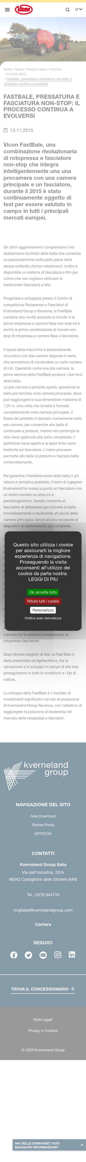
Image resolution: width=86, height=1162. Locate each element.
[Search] (68, 10)
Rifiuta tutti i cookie (43, 601)
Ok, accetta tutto (43, 592)
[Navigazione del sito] (7, 9)
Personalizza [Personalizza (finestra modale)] (43, 610)
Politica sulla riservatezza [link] (43, 618)
